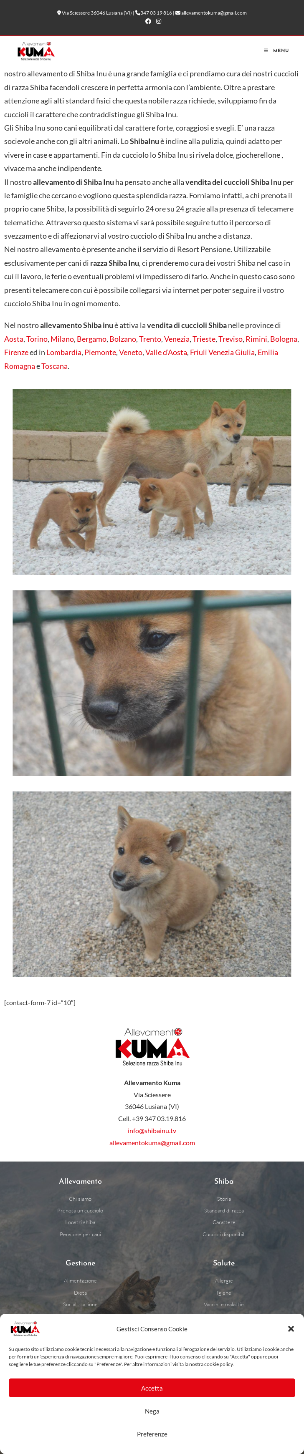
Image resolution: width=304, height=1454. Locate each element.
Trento (150, 338)
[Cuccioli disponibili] (223, 1234)
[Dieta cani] (80, 1293)
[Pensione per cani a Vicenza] (80, 1234)
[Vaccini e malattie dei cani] (223, 1304)
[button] (291, 1329)
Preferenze (152, 1434)
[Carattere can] (223, 1222)
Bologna (283, 338)
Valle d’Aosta (166, 352)
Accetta (152, 1388)
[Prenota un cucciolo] (80, 1210)
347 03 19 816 (156, 13)
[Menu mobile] (276, 51)
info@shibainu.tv (152, 1130)
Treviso (230, 338)
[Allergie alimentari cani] (223, 1280)
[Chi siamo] (80, 1199)
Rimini (256, 338)
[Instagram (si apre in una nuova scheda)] (157, 21)
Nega (152, 1411)
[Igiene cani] (223, 1293)
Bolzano (122, 338)
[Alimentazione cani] (80, 1280)
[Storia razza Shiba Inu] (223, 1199)
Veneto (130, 352)
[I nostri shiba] (80, 1222)
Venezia (177, 338)
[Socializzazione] (80, 1304)
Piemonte (100, 352)
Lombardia (63, 352)
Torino (37, 338)
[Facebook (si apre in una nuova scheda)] (148, 21)
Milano (62, 338)
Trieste (204, 338)
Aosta (13, 338)
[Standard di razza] (223, 1210)
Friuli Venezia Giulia (222, 352)
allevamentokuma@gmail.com (214, 13)
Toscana (54, 365)
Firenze (16, 352)
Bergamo (91, 338)
